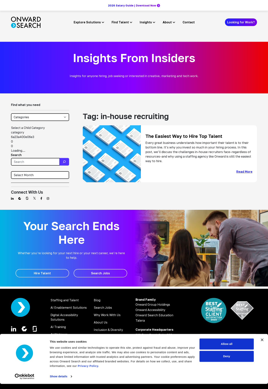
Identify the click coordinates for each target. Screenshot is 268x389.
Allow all (227, 349)
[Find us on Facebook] (41, 198)
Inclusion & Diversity (108, 330)
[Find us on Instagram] (48, 198)
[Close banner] (262, 345)
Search (16, 155)
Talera (140, 320)
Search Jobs (103, 307)
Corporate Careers (107, 337)
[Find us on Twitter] (34, 198)
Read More (244, 172)
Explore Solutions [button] (87, 22)
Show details (58, 381)
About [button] (167, 22)
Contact (189, 22)
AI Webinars (59, 334)
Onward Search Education (154, 315)
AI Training (58, 327)
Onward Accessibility (150, 310)
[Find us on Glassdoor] (27, 198)
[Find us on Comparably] (19, 198)
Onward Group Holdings (153, 304)
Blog (97, 300)
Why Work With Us (107, 315)
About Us (100, 322)
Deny (226, 361)
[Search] (64, 162)
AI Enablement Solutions (68, 307)
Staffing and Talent (64, 300)
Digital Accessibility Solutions (64, 317)
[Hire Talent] (42, 273)
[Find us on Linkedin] (12, 198)
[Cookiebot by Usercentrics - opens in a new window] (24, 381)
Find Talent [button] (120, 22)
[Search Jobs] (100, 273)
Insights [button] (146, 22)
